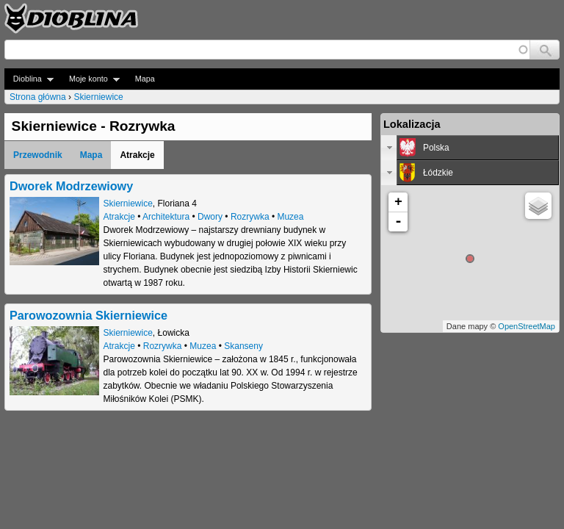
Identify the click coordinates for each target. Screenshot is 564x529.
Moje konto (90, 79)
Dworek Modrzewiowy (71, 185)
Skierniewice (98, 97)
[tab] (470, 147)
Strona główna (38, 97)
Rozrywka (250, 217)
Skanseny (243, 346)
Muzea (290, 217)
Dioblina (29, 79)
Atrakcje (119, 217)
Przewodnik (37, 155)
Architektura (165, 217)
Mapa (145, 78)
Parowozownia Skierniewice (88, 315)
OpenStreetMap (526, 326)
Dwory (210, 217)
